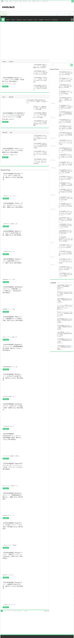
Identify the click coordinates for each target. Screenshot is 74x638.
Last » (26, 611)
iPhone (4, 61)
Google (6, 1)
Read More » (5, 86)
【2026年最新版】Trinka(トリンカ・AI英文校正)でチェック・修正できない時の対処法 (12, 261)
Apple (20, 1)
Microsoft (25, 1)
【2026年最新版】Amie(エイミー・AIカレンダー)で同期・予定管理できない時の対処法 (13, 79)
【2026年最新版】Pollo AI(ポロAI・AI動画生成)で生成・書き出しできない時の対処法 (65, 225)
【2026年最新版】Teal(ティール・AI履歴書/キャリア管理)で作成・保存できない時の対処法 (13, 318)
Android (11, 61)
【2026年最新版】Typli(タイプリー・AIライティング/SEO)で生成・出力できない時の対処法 (65, 246)
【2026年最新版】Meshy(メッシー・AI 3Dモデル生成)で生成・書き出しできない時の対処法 (65, 121)
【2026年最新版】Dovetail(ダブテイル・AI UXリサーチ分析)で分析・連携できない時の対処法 (65, 127)
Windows (5, 132)
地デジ (29, 1)
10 (14, 611)
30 (20, 611)
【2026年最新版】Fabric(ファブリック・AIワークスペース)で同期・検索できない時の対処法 (65, 212)
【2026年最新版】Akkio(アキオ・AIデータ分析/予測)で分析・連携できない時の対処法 (12, 233)
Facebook (16, 1)
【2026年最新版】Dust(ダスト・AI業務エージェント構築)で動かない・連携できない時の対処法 (65, 219)
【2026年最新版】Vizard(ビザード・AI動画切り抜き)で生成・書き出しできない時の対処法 (65, 171)
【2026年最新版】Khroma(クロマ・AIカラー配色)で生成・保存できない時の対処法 (65, 274)
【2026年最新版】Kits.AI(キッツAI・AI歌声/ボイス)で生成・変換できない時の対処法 (66, 198)
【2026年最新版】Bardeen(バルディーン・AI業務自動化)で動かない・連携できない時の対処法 (65, 149)
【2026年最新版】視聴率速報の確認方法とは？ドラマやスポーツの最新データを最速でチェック (36, 101)
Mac (11, 132)
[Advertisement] (61, 7)
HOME (2, 1)
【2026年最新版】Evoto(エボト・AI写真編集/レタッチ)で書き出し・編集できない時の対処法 (66, 184)
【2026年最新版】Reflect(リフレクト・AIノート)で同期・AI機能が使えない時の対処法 (40, 66)
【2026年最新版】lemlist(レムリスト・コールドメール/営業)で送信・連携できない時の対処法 (66, 178)
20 (17, 611)
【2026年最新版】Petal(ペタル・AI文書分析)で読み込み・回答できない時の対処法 (65, 232)
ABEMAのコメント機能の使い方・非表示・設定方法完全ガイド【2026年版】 (40, 108)
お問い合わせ (45, 1)
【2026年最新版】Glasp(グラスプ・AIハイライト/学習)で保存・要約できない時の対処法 (40, 73)
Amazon (11, 1)
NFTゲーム (39, 1)
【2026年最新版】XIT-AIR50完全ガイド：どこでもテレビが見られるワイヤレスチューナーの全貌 (13, 115)
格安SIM (34, 1)
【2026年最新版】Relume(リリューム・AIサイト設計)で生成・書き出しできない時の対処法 (66, 73)
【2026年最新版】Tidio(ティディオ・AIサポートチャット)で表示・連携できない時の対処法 (13, 150)
